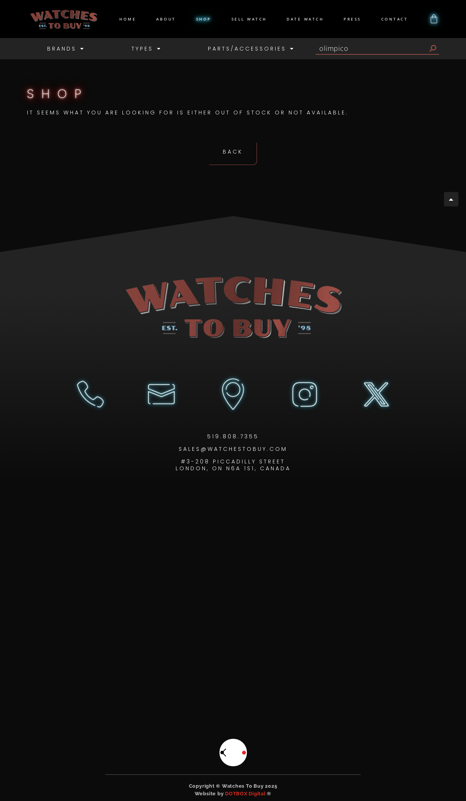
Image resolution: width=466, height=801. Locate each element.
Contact (394, 19)
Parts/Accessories (251, 48)
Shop (203, 19)
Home (127, 19)
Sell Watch (249, 19)
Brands (66, 48)
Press (352, 19)
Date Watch (305, 19)
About (166, 19)
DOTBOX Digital (245, 793)
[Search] (433, 48)
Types (147, 48)
